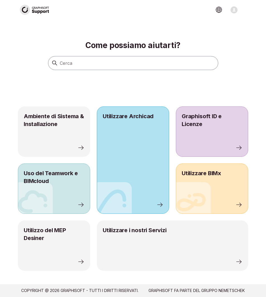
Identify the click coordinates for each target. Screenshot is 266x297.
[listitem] (133, 160)
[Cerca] (133, 63)
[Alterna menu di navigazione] (234, 10)
